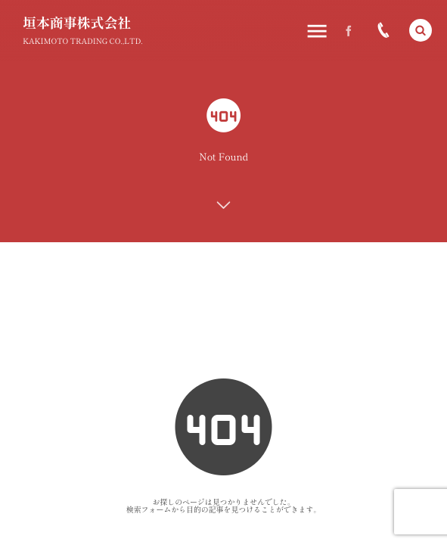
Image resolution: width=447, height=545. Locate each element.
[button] (420, 30)
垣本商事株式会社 (77, 23)
